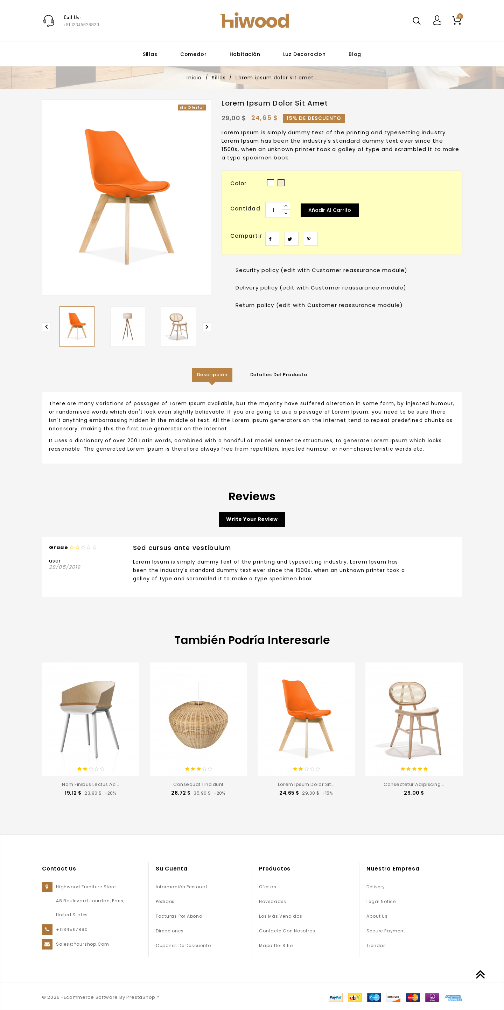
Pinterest (310, 238)
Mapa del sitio (276, 945)
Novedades (272, 901)
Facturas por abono (179, 916)
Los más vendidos (280, 916)
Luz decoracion (304, 54)
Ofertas (267, 887)
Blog (355, 54)
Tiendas (376, 945)
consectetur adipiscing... (414, 784)
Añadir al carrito (329, 210)
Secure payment (385, 931)
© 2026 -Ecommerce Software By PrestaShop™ (100, 997)
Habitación (245, 54)
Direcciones (170, 931)
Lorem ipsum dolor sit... (306, 784)
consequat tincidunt (198, 784)
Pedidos (165, 901)
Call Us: (72, 17)
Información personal (181, 887)
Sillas (150, 54)
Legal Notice (381, 901)
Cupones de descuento (183, 945)
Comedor (193, 54)
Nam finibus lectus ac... (90, 784)
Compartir (272, 238)
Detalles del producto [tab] (278, 374)
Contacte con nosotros (287, 931)
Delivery (375, 887)
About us (376, 916)
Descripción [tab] (212, 374)
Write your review (252, 519)
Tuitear (291, 238)
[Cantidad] (273, 209)
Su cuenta (172, 868)
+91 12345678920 (81, 24)
